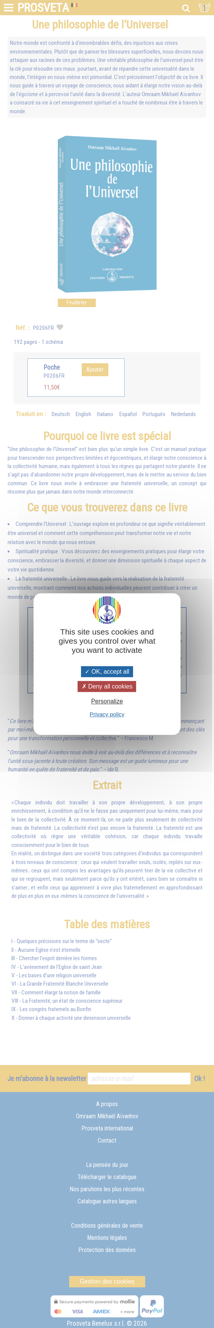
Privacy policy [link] (107, 714)
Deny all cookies (107, 686)
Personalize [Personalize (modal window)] (107, 701)
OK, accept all (107, 671)
